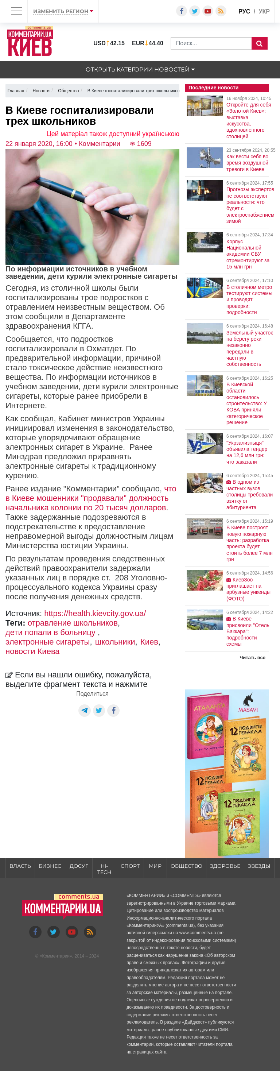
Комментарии (56, 956)
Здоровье (225, 866)
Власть (20, 866)
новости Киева (32, 651)
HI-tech (104, 869)
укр (264, 11)
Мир (155, 866)
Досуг (79, 866)
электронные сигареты (47, 641)
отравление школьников (73, 622)
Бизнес (50, 866)
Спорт (130, 866)
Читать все (252, 657)
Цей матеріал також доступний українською (113, 134)
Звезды (259, 866)
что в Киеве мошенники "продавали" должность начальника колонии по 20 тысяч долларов (90, 498)
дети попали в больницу (51, 632)
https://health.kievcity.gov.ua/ (95, 613)
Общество (186, 866)
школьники (115, 641)
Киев (149, 641)
